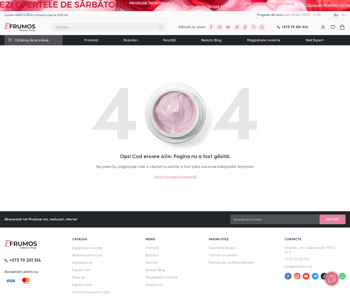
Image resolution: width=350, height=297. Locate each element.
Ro (336, 15)
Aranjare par (83, 263)
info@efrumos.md (301, 267)
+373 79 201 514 (299, 259)
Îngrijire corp (82, 285)
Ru (344, 15)
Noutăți (169, 40)
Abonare (332, 219)
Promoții (91, 40)
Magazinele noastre (263, 40)
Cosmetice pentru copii (91, 292)
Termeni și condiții (224, 255)
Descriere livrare (223, 248)
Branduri (131, 40)
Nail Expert (315, 40)
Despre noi (155, 285)
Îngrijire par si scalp (88, 248)
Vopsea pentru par (88, 255)
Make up (79, 277)
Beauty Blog (211, 40)
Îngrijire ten (82, 270)
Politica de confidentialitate (232, 263)
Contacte (295, 239)
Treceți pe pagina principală (175, 177)
